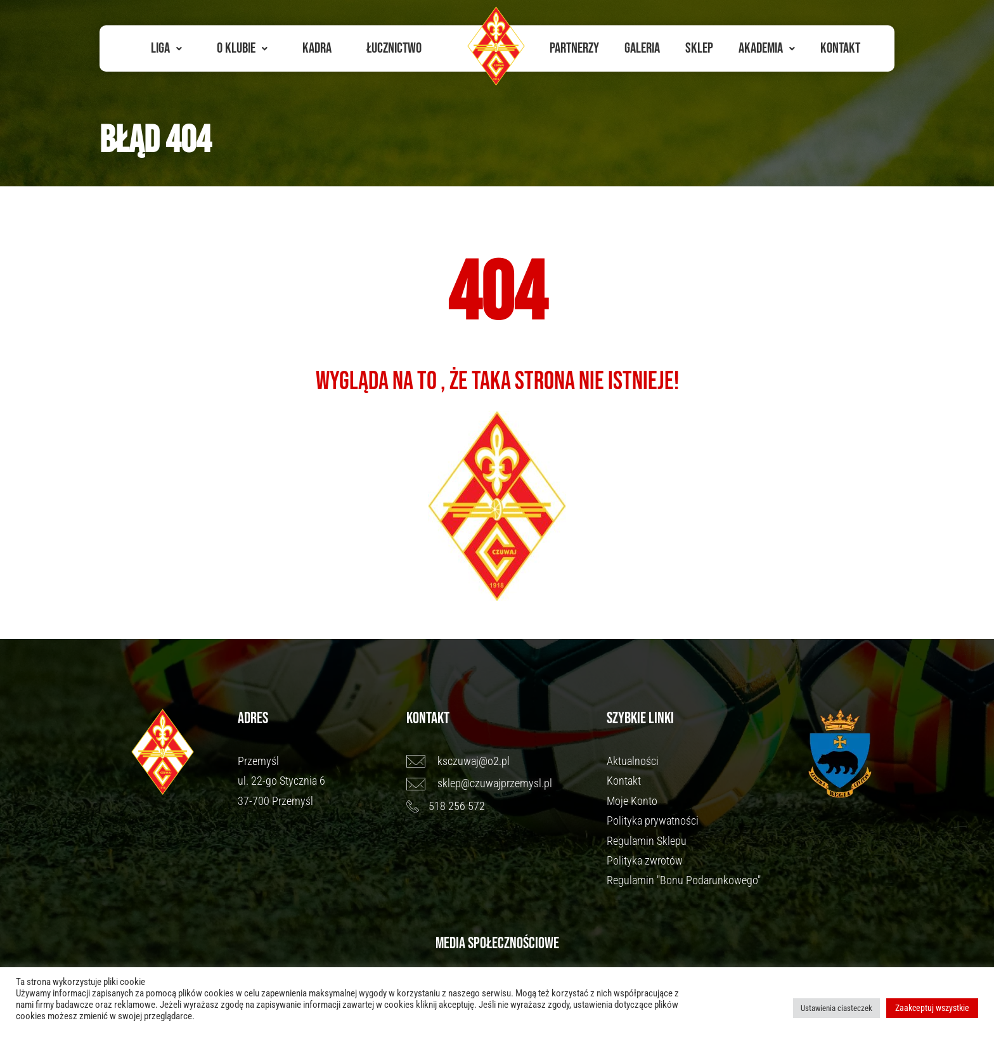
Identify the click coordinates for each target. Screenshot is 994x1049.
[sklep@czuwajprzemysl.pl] (500, 783)
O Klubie (242, 48)
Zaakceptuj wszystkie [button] (932, 1008)
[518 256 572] (500, 806)
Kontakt (840, 48)
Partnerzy (574, 48)
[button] (166, 48)
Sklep (699, 48)
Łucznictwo (394, 48)
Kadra (317, 48)
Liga (166, 48)
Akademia (767, 48)
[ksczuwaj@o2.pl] (500, 761)
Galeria (642, 48)
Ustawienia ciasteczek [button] (836, 1008)
